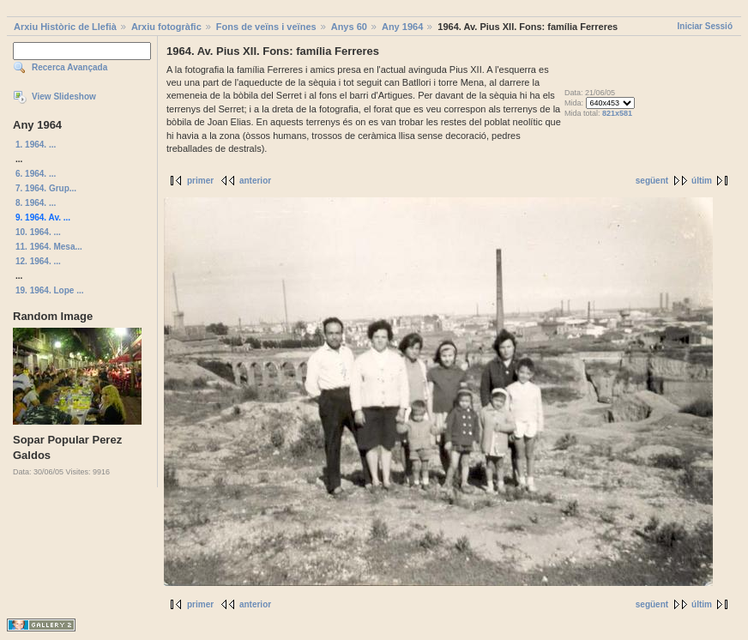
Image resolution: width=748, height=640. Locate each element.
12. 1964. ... (38, 261)
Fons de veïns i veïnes (266, 26)
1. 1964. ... (35, 144)
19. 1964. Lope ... (49, 290)
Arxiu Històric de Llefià (65, 26)
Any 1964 (402, 26)
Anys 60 (349, 26)
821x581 (617, 113)
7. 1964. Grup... (45, 188)
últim (701, 180)
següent (652, 180)
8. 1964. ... (35, 203)
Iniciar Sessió (705, 26)
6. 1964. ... (35, 173)
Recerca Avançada (69, 67)
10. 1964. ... (38, 232)
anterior (255, 180)
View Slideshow (64, 96)
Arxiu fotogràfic (166, 26)
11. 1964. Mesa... (48, 246)
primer (200, 180)
